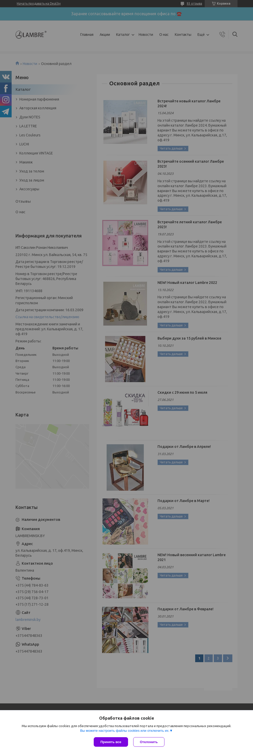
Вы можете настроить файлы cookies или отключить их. (124, 731)
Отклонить (149, 742)
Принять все (110, 742)
